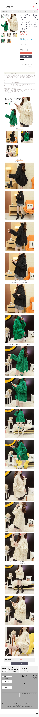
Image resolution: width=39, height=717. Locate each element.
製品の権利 (31, 701)
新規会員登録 (8, 681)
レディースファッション (24, 39)
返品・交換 (19, 703)
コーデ (35, 11)
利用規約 (7, 701)
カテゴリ (27, 11)
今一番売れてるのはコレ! (35, 678)
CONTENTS (35, 675)
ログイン (8, 687)
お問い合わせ (7, 703)
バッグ (24, 683)
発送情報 (31, 703)
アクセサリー (25, 684)
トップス (31, 39)
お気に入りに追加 (26, 56)
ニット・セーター (23, 40)
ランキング (11, 11)
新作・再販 (4, 11)
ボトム (24, 679)
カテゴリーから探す (24, 676)
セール (19, 11)
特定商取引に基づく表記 (19, 701)
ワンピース (24, 682)
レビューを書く (19, 663)
